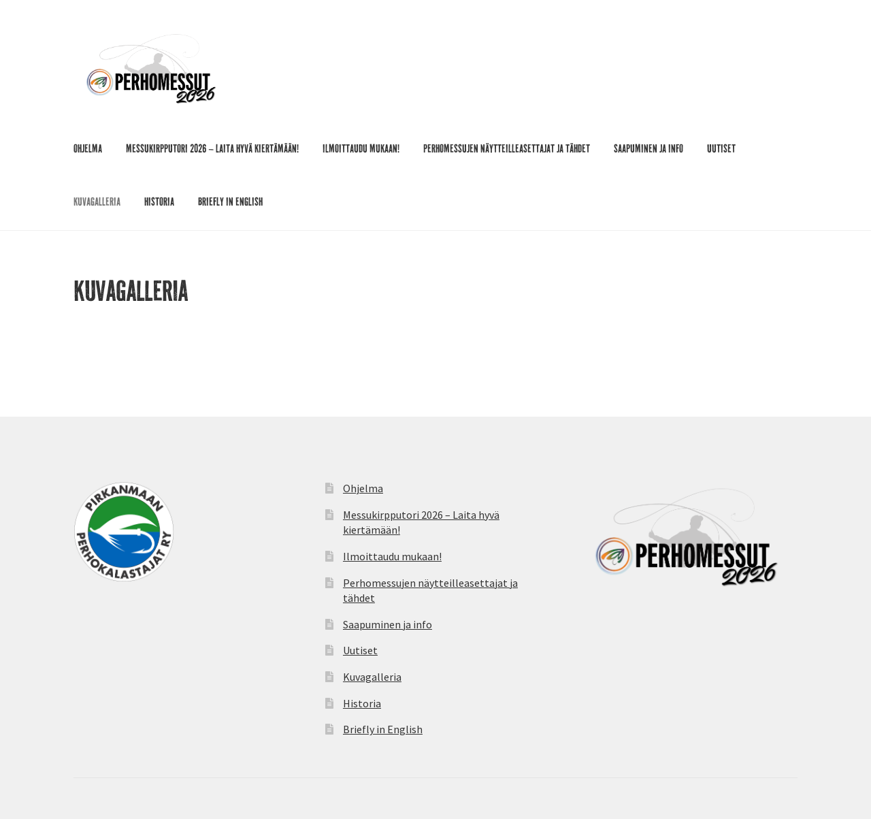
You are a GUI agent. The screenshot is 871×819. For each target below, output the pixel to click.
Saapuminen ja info (648, 149)
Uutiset (721, 149)
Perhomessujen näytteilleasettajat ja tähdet (506, 149)
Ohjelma (87, 149)
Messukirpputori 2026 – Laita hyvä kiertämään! (212, 149)
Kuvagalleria (96, 202)
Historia (159, 202)
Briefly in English (230, 202)
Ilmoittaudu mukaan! (361, 149)
